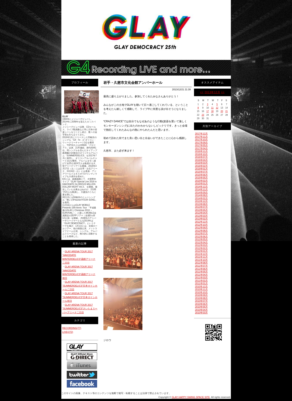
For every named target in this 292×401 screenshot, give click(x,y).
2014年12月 (201, 186)
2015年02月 (201, 180)
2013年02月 (201, 218)
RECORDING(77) (71, 328)
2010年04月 (201, 310)
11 (212, 108)
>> (223, 92)
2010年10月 (201, 292)
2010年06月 (201, 304)
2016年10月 (201, 154)
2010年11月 (201, 289)
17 (207, 111)
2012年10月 (201, 224)
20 (222, 111)
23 (203, 115)
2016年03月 (201, 163)
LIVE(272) (67, 332)
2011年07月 (201, 265)
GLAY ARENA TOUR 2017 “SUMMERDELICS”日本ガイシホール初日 (80, 297)
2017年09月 (201, 142)
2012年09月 (201, 227)
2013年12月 (212, 92)
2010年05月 (201, 306)
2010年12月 (201, 286)
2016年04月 (201, 160)
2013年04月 (201, 212)
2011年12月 (201, 254)
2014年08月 (201, 195)
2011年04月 (201, 274)
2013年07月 (201, 207)
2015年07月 (201, 171)
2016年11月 (201, 151)
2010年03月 (201, 312)
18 (212, 111)
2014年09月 (201, 192)
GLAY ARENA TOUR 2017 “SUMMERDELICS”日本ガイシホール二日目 (80, 286)
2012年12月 (201, 221)
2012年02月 (201, 248)
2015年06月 (201, 174)
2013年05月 (201, 210)
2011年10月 (201, 260)
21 (226, 111)
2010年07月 (201, 301)
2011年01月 (201, 283)
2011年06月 (201, 268)
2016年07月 (201, 157)
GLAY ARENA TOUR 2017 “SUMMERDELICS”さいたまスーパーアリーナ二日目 (80, 309)
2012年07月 (201, 233)
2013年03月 (201, 216)
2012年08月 (201, 230)
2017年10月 (201, 139)
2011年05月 (201, 271)
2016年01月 (201, 168)
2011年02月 (201, 280)
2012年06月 (201, 236)
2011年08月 (201, 262)
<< (202, 92)
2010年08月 (201, 298)
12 (217, 108)
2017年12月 (201, 133)
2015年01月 (201, 183)
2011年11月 (201, 257)
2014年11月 (201, 189)
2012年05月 (201, 239)
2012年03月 (201, 245)
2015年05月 (201, 177)
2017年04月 (201, 148)
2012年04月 (201, 242)
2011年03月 (201, 277)
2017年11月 (201, 136)
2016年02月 (201, 166)
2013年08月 (201, 204)
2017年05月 (201, 145)
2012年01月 (201, 251)
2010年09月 (201, 295)
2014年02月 (201, 198)
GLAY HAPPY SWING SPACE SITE (191, 397)
